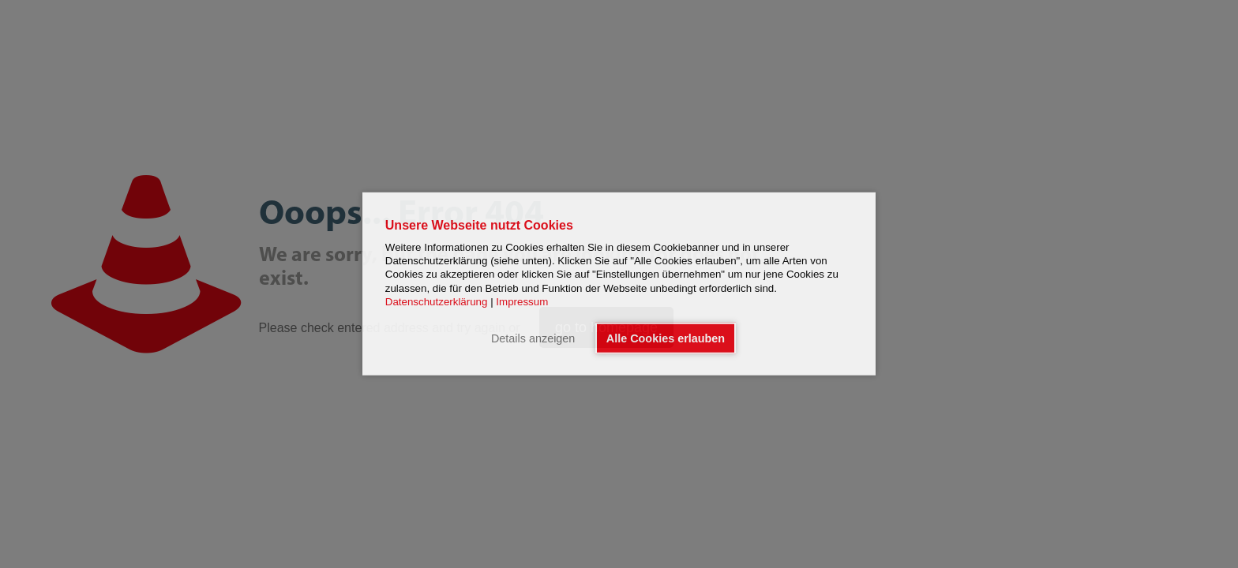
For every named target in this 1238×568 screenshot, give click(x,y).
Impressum (522, 302)
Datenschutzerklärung (436, 302)
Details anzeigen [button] (533, 338)
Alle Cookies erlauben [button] (665, 338)
